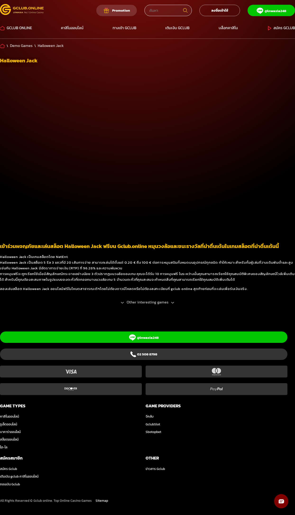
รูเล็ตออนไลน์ (8, 424)
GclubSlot (153, 424)
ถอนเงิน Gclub (10, 484)
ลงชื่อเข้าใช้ (219, 10)
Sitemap (102, 500)
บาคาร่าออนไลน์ (10, 431)
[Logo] (22, 10)
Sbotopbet (153, 431)
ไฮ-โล (3, 447)
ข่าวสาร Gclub (155, 468)
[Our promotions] (116, 10)
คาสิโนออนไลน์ (72, 28)
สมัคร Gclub (281, 28)
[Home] (2, 45)
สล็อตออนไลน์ (9, 439)
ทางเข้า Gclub (124, 28)
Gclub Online (16, 28)
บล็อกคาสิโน (228, 28)
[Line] (271, 10)
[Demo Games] (21, 45)
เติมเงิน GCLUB (177, 28)
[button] (281, 501)
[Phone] (143, 354)
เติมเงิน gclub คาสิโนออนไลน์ (19, 476)
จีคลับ (150, 416)
